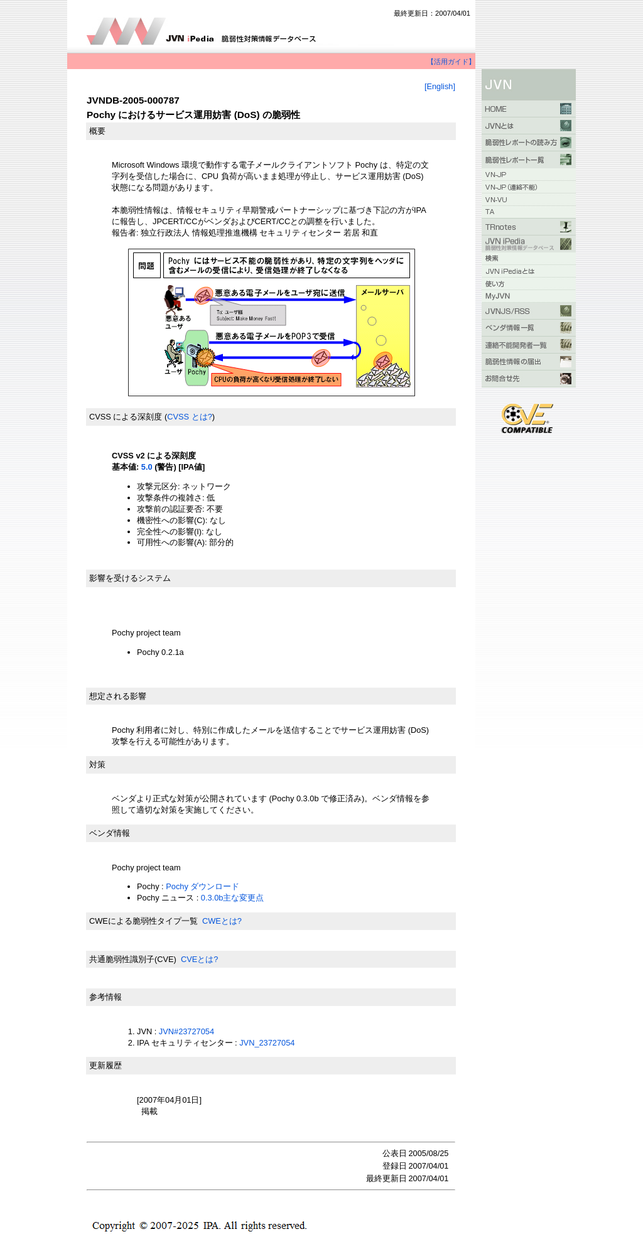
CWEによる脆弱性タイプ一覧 (143, 921)
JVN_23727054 (266, 1042)
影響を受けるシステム (130, 578)
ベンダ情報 (109, 833)
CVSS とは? (189, 416)
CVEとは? (199, 959)
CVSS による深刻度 (125, 416)
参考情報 (105, 997)
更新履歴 (105, 1065)
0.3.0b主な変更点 (232, 897)
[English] (439, 86)
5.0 (147, 467)
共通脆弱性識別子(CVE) (132, 959)
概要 (97, 131)
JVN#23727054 (186, 1031)
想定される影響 (117, 696)
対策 (97, 764)
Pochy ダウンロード (202, 886)
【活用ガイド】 (451, 61)
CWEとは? (222, 921)
